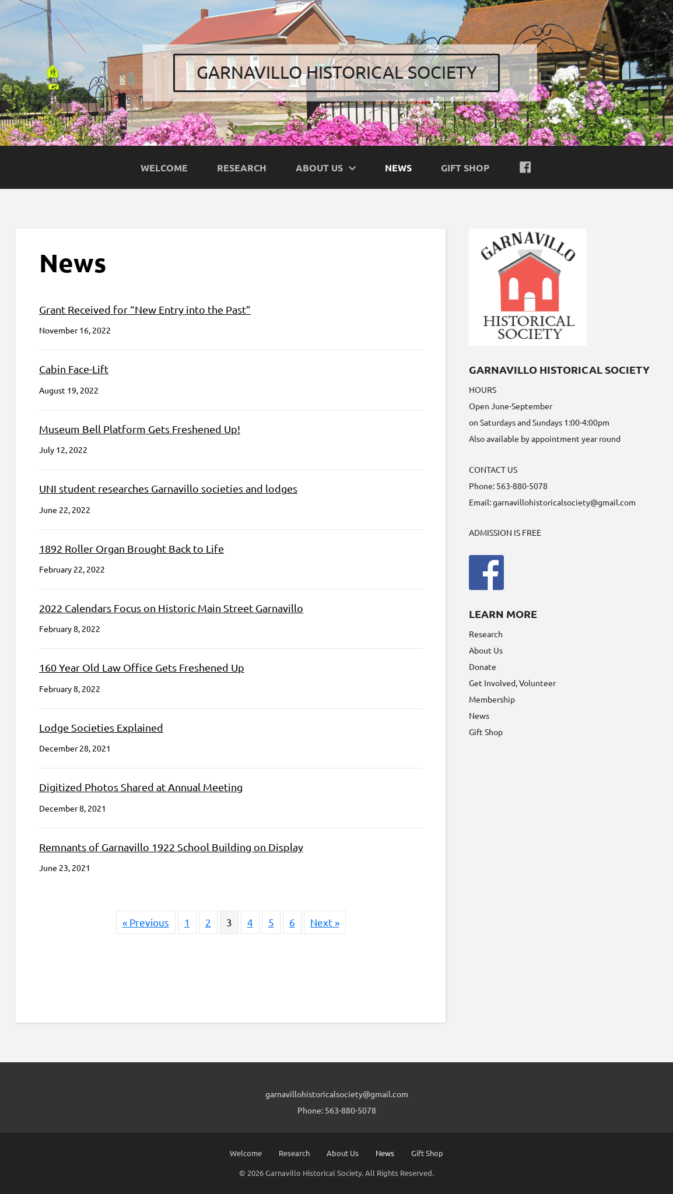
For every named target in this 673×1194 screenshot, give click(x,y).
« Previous (145, 922)
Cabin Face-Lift (73, 369)
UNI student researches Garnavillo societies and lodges (168, 488)
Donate (482, 666)
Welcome (246, 1153)
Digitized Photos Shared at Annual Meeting (141, 787)
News (479, 715)
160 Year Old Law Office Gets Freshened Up (141, 667)
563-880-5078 (350, 1110)
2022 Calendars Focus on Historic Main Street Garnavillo (171, 608)
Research (486, 633)
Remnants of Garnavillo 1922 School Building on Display (171, 847)
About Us (486, 650)
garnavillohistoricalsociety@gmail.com (564, 502)
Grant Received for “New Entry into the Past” (145, 309)
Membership (492, 699)
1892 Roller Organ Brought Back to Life (131, 548)
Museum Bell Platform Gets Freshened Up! (139, 429)
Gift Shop (486, 731)
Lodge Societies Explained (101, 727)
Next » (324, 922)
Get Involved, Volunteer (512, 682)
